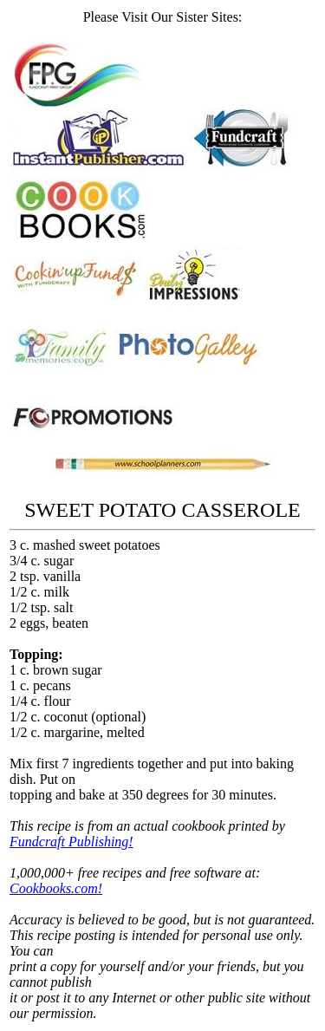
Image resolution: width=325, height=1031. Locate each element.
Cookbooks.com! (56, 888)
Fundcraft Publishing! (71, 841)
